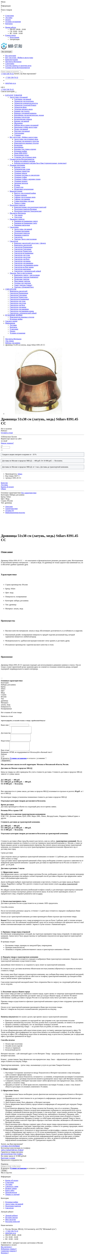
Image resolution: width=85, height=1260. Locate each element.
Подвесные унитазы (21, 279)
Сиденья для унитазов (22, 283)
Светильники (19, 133)
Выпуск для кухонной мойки (25, 193)
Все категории (10, 56)
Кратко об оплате (11, 1185)
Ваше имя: (5, 725)
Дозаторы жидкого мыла (23, 109)
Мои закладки (10, 1224)
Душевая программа (17, 165)
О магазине (9, 16)
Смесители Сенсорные (22, 249)
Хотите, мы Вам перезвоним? (25, 74)
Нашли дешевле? (7, 443)
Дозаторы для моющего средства (26, 141)
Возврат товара (11, 1193)
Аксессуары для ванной (19, 97)
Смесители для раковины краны (26, 265)
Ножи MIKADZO (20, 153)
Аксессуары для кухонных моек (26, 139)
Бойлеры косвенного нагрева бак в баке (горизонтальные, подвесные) (40, 163)
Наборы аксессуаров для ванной (26, 125)
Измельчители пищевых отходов (26, 143)
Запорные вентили (21, 183)
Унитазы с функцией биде (24, 287)
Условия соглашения (13, 22)
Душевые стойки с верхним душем (27, 179)
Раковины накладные (22, 225)
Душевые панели (20, 173)
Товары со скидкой (12, 1199)
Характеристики (11, 509)
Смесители (18, 237)
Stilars (20, 474)
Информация (10, 323)
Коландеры (18, 145)
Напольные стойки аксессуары (25, 127)
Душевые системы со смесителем (26, 175)
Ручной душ (18, 187)
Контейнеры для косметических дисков (29, 115)
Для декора (18, 215)
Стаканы (17, 135)
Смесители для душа (22, 255)
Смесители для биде (21, 259)
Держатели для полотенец (24, 101)
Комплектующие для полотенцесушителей (30, 207)
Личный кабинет (11, 1220)
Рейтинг (4, 758)
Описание (9, 507)
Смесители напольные (22, 269)
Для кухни (18, 217)
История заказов (11, 1222)
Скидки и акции (11, 321)
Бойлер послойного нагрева (24, 161)
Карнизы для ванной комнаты (25, 113)
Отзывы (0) (9, 511)
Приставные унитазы (22, 281)
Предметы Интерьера (13, 62)
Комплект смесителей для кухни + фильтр (30, 243)
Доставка (8, 18)
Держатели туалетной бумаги (25, 105)
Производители (11, 1197)
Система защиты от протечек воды (18, 66)
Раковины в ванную (17, 219)
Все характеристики (28, 493)
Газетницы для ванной (22, 99)
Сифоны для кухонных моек (24, 197)
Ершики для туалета (21, 111)
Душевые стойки (20, 177)
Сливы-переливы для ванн (24, 201)
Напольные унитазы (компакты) (26, 277)
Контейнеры (18, 147)
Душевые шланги (20, 181)
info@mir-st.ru (10, 83)
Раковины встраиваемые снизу (25, 223)
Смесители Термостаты (23, 251)
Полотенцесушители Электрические (28, 211)
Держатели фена (20, 107)
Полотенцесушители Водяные (25, 209)
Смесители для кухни (22, 257)
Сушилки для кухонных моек (25, 157)
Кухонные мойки (20, 151)
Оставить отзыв (7, 433)
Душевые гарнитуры (22, 171)
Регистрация (14, 37)
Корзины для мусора (22, 117)
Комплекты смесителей (23, 245)
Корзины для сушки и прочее (25, 149)
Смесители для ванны (22, 261)
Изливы (17, 185)
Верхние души (19, 167)
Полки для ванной (21, 129)
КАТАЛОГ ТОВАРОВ (13, 95)
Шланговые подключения (23, 189)
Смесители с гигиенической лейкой (27, 271)
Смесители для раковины (23, 263)
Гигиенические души (22, 169)
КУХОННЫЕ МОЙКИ (13, 315)
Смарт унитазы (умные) (23, 285)
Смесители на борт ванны (24, 267)
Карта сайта (9, 1195)
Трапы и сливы (19, 203)
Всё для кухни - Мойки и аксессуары (19, 58)
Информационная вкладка (15, 513)
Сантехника (9, 64)
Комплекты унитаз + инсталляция (27, 275)
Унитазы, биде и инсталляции (25, 239)
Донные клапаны (20, 195)
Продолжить (6, 765)
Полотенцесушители (17, 205)
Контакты (9, 24)
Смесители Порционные (23, 247)
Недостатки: (5, 743)
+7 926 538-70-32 (11, 77)
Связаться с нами (11, 1191)
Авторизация (14, 39)
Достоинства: (6, 734)
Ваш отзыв (5, 754)
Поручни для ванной (22, 131)
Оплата (8, 20)
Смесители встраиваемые (23, 253)
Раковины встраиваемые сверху (26, 221)
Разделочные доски (21, 155)
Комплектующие (11, 60)
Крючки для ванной (21, 121)
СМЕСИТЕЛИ (10, 289)
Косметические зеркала (23, 119)
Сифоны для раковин (22, 199)
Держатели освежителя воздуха (26, 103)
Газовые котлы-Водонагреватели (17, 68)
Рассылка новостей (12, 1226)
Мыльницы (18, 123)
